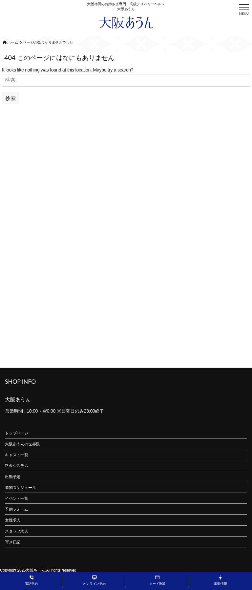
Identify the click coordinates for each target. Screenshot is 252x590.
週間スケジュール (20, 487)
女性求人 (12, 520)
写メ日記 (12, 542)
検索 (10, 98)
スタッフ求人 (16, 531)
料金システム (16, 465)
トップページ (16, 433)
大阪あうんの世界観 (22, 444)
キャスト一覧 (16, 455)
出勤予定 (12, 477)
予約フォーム (16, 509)
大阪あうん (35, 570)
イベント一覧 (16, 498)
